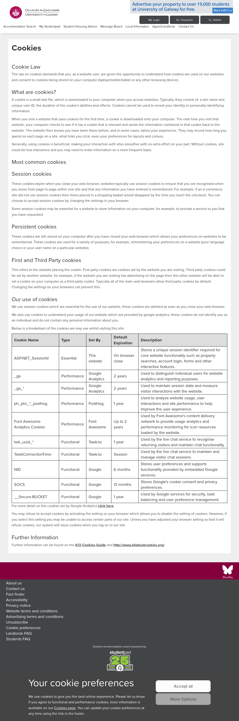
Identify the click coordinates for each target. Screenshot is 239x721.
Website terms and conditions (32, 611)
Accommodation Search (19, 26)
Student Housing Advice (80, 26)
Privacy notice (18, 605)
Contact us (15, 588)
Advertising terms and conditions (34, 616)
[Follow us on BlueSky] (227, 572)
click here (106, 505)
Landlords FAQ (19, 633)
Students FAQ (18, 639)
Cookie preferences (23, 627)
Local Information (137, 26)
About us (14, 583)
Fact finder (15, 594)
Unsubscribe (17, 622)
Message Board (111, 26)
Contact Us (186, 26)
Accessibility (17, 600)
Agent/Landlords (163, 26)
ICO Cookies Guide (90, 545)
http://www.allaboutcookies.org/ (138, 545)
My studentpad (49, 26)
